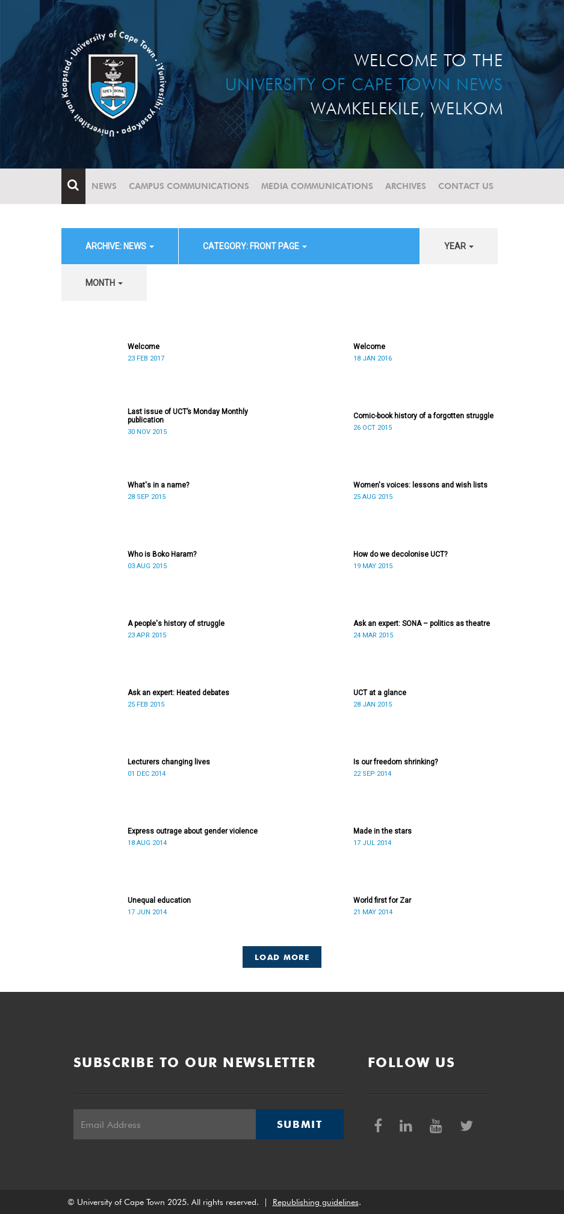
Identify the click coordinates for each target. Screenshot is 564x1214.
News (104, 186)
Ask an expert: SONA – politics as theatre (421, 623)
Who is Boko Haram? (162, 554)
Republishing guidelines (316, 1202)
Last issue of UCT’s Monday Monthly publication (188, 415)
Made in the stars (382, 831)
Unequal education (159, 900)
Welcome (144, 346)
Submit (300, 1124)
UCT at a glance (379, 693)
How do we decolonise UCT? (400, 554)
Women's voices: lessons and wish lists (420, 485)
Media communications (317, 186)
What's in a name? (158, 485)
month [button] (104, 283)
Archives (405, 186)
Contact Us (466, 186)
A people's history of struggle (176, 623)
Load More (282, 957)
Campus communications (189, 186)
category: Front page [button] (255, 246)
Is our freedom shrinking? (395, 762)
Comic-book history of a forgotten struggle (423, 416)
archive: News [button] (119, 246)
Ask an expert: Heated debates (178, 693)
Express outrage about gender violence (193, 831)
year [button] (459, 246)
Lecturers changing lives (169, 762)
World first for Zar (382, 900)
